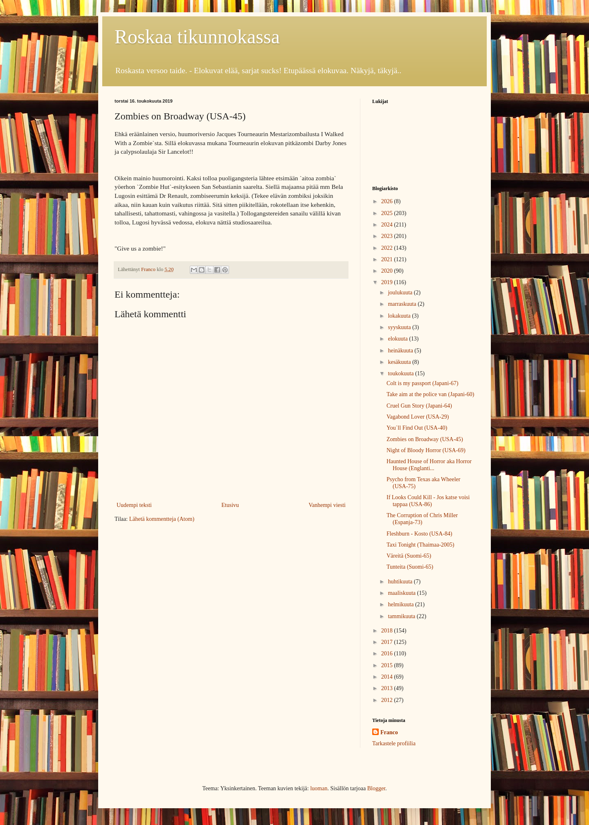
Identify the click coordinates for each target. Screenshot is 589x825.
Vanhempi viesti (327, 505)
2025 (387, 213)
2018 (387, 631)
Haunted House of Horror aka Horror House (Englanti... (429, 464)
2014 (387, 677)
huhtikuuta (401, 581)
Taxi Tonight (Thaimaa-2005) (420, 545)
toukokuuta (401, 373)
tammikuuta (402, 616)
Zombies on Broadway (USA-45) (425, 439)
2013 (387, 688)
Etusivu (230, 505)
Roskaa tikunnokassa (197, 36)
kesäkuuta (400, 362)
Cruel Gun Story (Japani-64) (419, 406)
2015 (387, 665)
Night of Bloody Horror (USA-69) (426, 450)
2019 (387, 282)
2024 (387, 225)
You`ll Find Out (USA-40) (417, 428)
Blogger (376, 788)
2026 (387, 201)
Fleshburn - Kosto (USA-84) (419, 534)
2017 (387, 642)
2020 (387, 271)
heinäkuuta (401, 350)
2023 (387, 236)
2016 (387, 653)
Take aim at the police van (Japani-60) (430, 394)
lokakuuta (400, 316)
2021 (387, 259)
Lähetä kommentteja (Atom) (161, 519)
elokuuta (398, 339)
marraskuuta (403, 304)
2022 (387, 248)
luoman (318, 788)
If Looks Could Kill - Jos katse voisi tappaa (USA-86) (428, 500)
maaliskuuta (402, 593)
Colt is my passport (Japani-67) (423, 383)
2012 (387, 700)
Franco (389, 732)
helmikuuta (401, 604)
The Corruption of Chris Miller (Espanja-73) (422, 518)
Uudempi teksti (134, 505)
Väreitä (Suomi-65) (409, 556)
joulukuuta (401, 292)
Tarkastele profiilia (394, 743)
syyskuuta (400, 327)
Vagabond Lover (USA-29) (418, 417)
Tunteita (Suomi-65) (410, 567)
